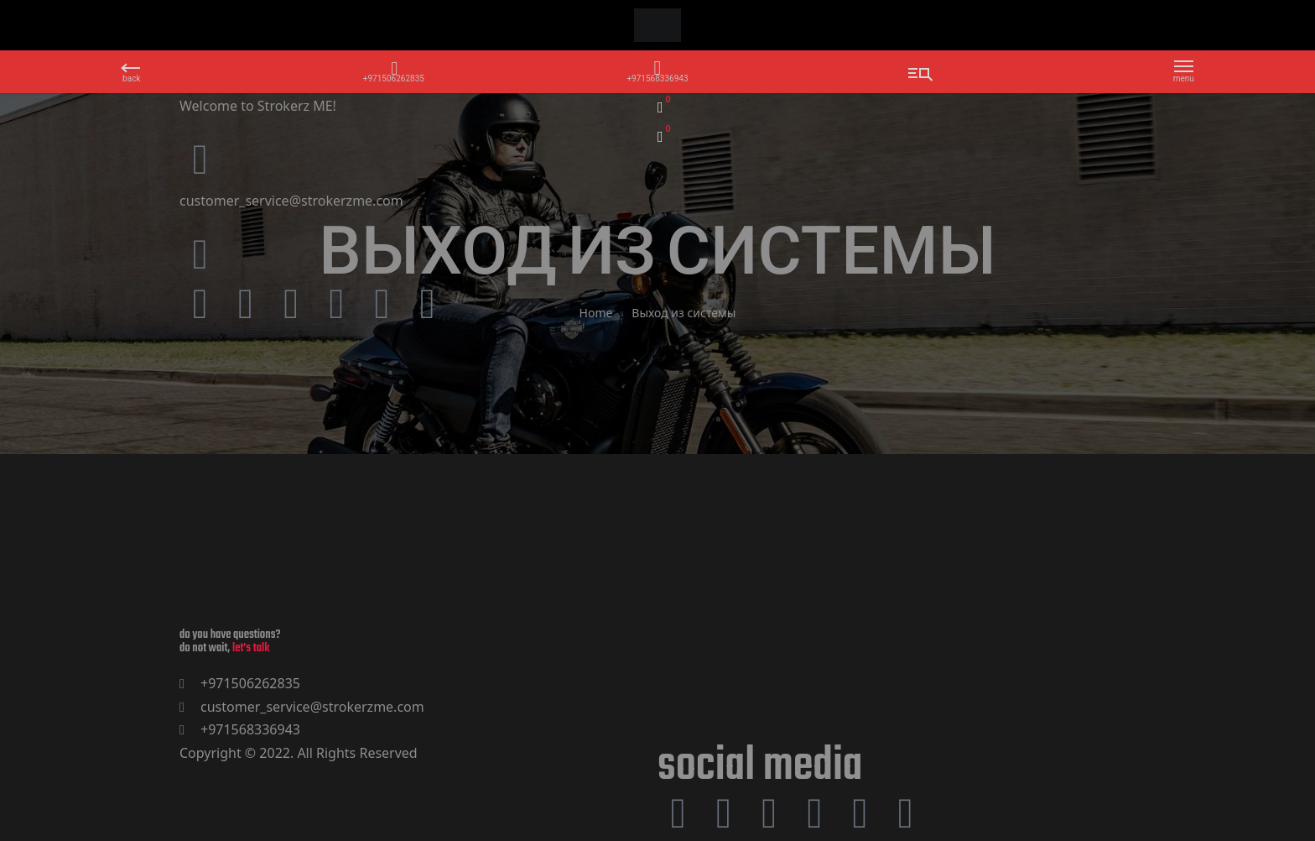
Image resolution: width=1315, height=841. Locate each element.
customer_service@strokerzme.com (291, 200)
